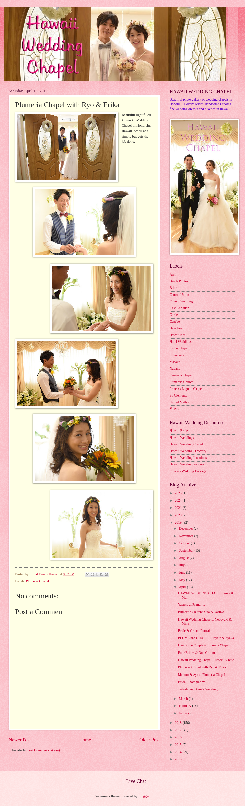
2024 (178, 500)
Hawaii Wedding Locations (188, 458)
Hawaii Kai (177, 335)
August (184, 558)
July (182, 565)
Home (85, 739)
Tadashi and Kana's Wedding (197, 689)
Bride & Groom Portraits (195, 631)
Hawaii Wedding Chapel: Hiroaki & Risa (206, 660)
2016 (178, 737)
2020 (178, 515)
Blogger (143, 796)
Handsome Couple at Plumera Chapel (203, 645)
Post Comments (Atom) (43, 750)
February (185, 706)
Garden (175, 315)
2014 (178, 752)
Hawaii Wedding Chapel (186, 444)
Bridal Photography (191, 682)
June (182, 572)
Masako (175, 362)
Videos (174, 409)
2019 (178, 522)
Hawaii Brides (179, 431)
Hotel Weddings (181, 341)
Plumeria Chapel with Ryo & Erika (202, 667)
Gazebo (175, 321)
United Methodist (182, 402)
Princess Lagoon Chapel (186, 389)
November (186, 536)
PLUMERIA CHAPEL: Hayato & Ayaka (206, 638)
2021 (178, 508)
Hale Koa (176, 328)
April (183, 587)
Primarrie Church (181, 382)
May (182, 580)
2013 (178, 759)
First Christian (179, 308)
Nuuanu (175, 368)
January (184, 713)
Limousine (177, 355)
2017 (178, 730)
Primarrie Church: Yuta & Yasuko (201, 612)
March (184, 699)
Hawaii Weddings (182, 438)
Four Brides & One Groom (196, 653)
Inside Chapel (179, 348)
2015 (178, 744)
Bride (173, 288)
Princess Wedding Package (188, 471)
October (185, 543)
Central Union (179, 295)
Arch (173, 274)
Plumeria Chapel (37, 581)
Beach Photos (179, 281)
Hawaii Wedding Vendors (187, 464)
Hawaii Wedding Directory (188, 451)
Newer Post (20, 739)
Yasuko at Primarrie (191, 604)
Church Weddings (182, 301)
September (186, 550)
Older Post (149, 739)
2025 (178, 493)
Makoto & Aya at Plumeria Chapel (201, 675)
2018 (178, 723)
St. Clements (178, 395)
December (186, 528)
